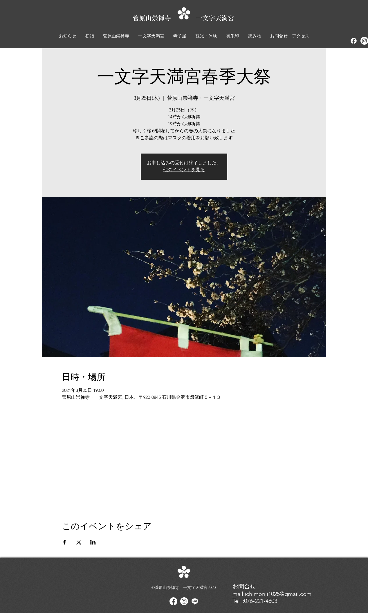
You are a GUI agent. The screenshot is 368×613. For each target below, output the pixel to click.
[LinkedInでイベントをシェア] (93, 542)
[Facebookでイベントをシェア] (64, 542)
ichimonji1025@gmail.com (278, 593)
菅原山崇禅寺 (164, 18)
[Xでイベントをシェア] (79, 542)
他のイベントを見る (184, 170)
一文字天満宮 (215, 18)
